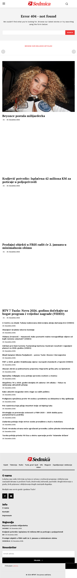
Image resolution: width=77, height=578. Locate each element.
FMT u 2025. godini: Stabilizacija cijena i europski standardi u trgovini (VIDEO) (37, 362)
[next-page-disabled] (74, 52)
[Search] (70, 32)
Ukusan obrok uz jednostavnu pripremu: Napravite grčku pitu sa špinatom (36, 369)
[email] (38, 553)
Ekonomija (6, 541)
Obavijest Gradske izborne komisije (18, 330)
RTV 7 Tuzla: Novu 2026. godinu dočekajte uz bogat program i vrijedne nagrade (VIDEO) (35, 312)
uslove (15, 566)
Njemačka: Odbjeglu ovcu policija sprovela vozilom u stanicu (29, 376)
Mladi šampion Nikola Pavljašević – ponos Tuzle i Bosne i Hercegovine (34, 355)
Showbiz (5, 528)
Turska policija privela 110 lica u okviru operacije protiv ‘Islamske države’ (35, 435)
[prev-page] (3, 52)
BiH (3, 535)
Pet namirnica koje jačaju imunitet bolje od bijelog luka (27, 406)
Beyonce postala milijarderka (23, 116)
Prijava (38, 560)
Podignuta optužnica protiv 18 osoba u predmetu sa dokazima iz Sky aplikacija (38, 399)
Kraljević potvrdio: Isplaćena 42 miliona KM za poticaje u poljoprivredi (36, 180)
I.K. (4, 120)
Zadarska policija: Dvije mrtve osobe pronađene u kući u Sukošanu (32, 422)
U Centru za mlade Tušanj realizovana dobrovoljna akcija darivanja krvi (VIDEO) (38, 323)
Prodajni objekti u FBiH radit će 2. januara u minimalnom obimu (34, 246)
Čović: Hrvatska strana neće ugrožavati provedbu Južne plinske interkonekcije (38, 428)
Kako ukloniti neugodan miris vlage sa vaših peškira (25, 392)
